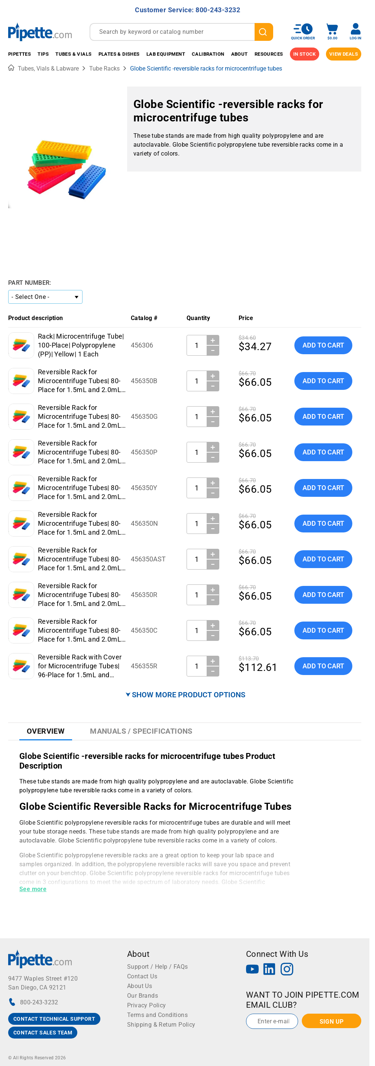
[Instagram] (287, 970)
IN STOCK (304, 54)
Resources (269, 54)
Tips (43, 54)
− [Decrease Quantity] (213, 350)
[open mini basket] (332, 31)
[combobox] (181, 32)
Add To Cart (323, 345)
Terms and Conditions (157, 1014)
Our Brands (142, 995)
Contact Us (142, 976)
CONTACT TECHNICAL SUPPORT (54, 1019)
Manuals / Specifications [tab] (141, 731)
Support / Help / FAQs (157, 966)
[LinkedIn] (269, 970)
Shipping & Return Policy (161, 1024)
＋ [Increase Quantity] (213, 340)
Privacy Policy (146, 1005)
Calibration (208, 54)
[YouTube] (252, 970)
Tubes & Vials (73, 54)
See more (32, 889)
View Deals (343, 54)
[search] (264, 32)
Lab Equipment (165, 54)
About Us (139, 986)
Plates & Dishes (119, 54)
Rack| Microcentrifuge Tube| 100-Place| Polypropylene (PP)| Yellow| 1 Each (81, 345)
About (239, 54)
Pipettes (19, 54)
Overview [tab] (46, 731)
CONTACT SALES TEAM (42, 1033)
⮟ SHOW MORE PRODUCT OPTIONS (185, 694)
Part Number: (29, 282)
